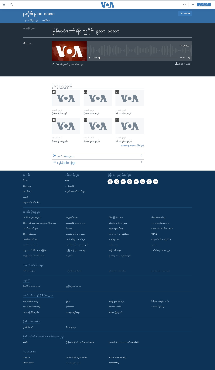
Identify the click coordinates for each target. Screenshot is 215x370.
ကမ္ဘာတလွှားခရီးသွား (116, 228)
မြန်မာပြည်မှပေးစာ (116, 217)
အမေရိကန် (27, 191)
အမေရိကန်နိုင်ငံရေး (30, 239)
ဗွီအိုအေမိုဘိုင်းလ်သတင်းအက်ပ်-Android (124, 342)
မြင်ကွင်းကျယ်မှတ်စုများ (118, 223)
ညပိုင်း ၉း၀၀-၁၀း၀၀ (73, 286)
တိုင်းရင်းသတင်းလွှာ (158, 217)
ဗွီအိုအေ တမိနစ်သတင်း (160, 301)
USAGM (26, 357)
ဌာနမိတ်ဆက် (28, 327)
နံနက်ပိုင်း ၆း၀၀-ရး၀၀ (31, 286)
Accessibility (114, 363)
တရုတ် (25, 197)
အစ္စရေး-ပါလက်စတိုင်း (31, 202)
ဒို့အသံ (153, 245)
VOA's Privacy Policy (117, 357)
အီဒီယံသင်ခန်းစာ (29, 271)
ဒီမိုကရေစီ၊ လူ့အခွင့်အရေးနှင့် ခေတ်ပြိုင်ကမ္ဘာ (39, 223)
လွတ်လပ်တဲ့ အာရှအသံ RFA (76, 357)
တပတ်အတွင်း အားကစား (75, 234)
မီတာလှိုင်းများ (71, 327)
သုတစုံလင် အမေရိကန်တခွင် (162, 228)
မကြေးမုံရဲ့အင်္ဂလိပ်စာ (74, 271)
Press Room (28, 363)
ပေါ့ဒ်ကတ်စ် (69, 186)
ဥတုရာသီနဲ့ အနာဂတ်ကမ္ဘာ (76, 223)
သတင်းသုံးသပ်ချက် (30, 228)
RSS (67, 180)
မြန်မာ (25, 180)
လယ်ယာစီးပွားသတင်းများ (75, 239)
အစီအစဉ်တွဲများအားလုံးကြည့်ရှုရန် (132, 146)
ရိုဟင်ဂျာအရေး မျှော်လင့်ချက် (120, 256)
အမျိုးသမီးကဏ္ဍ (115, 250)
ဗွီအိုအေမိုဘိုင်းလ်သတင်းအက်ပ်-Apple (80, 342)
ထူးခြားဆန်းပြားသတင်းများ (76, 250)
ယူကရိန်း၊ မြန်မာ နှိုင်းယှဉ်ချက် (77, 245)
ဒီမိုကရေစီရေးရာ (29, 234)
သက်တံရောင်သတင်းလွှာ (160, 250)
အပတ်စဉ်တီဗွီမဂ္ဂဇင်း (31, 312)
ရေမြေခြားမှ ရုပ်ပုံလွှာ (117, 301)
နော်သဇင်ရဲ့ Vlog (157, 306)
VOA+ (25, 342)
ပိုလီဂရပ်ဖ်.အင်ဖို (115, 306)
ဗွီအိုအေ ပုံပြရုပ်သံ (115, 312)
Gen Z (154, 234)
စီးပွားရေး (69, 228)
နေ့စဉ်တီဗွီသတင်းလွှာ (31, 301)
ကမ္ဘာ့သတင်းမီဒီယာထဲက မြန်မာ (35, 250)
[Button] (27, 44)
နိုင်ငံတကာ (27, 186)
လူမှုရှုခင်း (69, 256)
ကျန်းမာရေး (113, 245)
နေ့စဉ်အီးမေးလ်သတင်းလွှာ (75, 191)
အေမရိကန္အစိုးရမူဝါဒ (73, 363)
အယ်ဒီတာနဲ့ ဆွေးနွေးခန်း (32, 217)
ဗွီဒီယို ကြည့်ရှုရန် (31, 20)
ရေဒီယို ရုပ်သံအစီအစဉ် (32, 306)
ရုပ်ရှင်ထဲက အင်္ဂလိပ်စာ (117, 271)
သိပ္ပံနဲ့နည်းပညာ (72, 217)
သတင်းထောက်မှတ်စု (31, 245)
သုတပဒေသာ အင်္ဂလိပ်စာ (160, 271)
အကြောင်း (46, 20)
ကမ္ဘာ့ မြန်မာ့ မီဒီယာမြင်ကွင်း (33, 256)
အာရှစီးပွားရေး (114, 239)
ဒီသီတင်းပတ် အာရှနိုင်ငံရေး (119, 234)
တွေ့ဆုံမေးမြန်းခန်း (73, 312)
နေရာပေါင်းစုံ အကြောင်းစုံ (161, 239)
